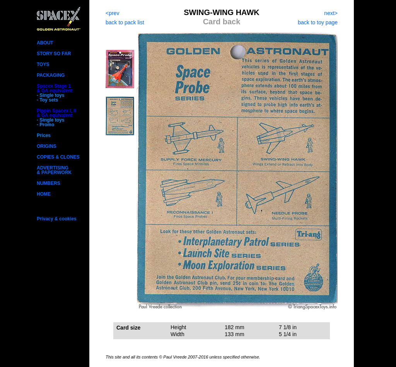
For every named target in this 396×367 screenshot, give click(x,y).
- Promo (45, 124)
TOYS (43, 64)
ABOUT (45, 43)
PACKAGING (51, 75)
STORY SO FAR (54, 53)
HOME (44, 194)
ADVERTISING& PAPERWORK (54, 170)
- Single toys (50, 95)
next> (331, 13)
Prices (44, 135)
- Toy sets (47, 100)
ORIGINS (46, 146)
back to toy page (318, 22)
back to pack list (125, 22)
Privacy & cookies (57, 219)
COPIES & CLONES (58, 157)
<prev (112, 13)
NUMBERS (48, 183)
